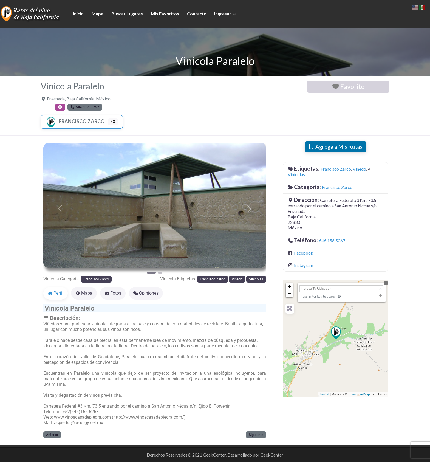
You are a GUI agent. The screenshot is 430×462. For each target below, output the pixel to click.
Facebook (303, 252)
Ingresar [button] (222, 13)
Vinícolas (256, 279)
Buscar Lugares (127, 13)
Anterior (52, 435)
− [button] (289, 294)
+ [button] (289, 286)
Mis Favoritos (165, 13)
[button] (60, 209)
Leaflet (324, 394)
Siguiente (256, 435)
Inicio (78, 13)
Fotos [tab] (112, 293)
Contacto (196, 13)
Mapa (97, 13)
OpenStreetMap (359, 394)
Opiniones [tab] (146, 293)
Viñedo (237, 279)
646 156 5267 (332, 240)
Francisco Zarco (75, 121)
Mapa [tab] (83, 293)
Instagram (303, 265)
